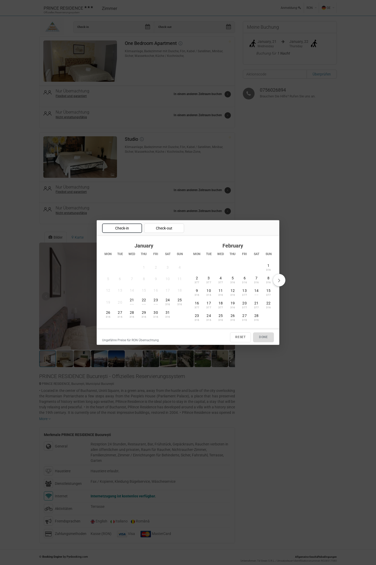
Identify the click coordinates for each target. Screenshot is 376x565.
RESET (240, 337)
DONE (263, 337)
